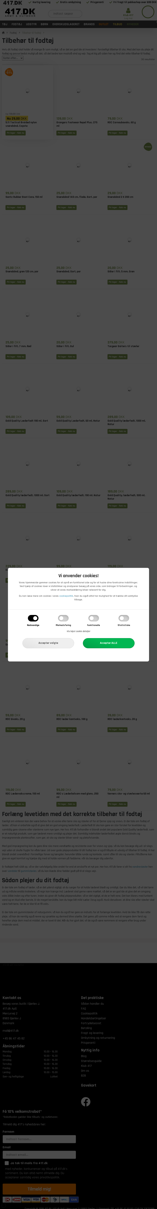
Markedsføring (63, 625)
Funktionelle (93, 625)
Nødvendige (33, 625)
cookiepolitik (66, 595)
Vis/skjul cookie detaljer (78, 631)
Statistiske (124, 625)
